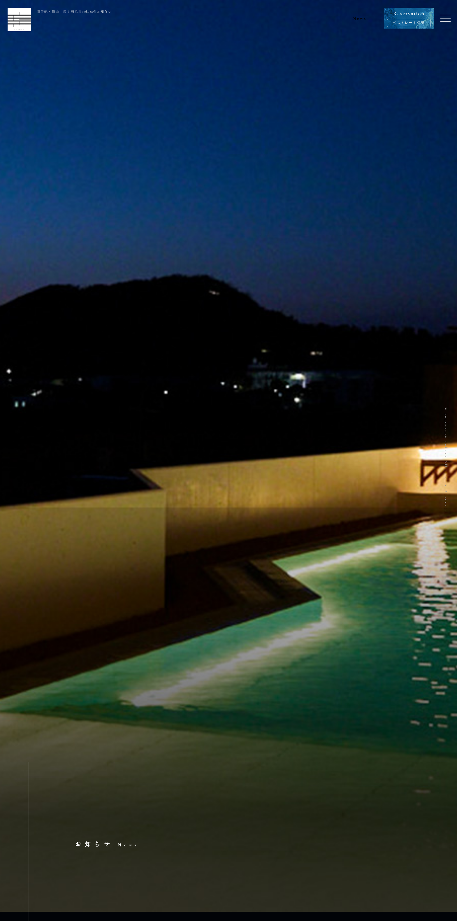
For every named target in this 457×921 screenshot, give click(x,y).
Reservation (409, 18)
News (359, 18)
